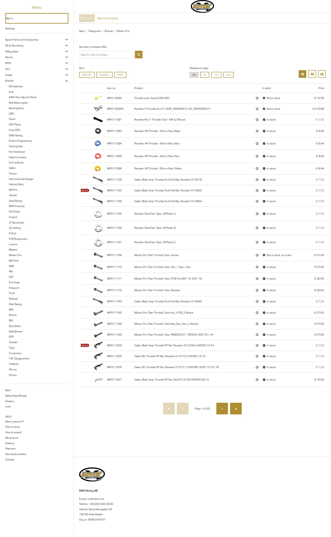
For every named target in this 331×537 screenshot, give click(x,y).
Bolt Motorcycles (18, 102)
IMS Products (16, 206)
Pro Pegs (14, 282)
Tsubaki (13, 342)
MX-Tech (14, 260)
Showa (12, 314)
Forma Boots (16, 162)
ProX (12, 293)
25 (194, 74)
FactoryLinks (16, 146)
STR (11, 336)
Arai (11, 91)
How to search (13, 432)
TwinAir (13, 195)
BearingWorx (16, 108)
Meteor (13, 249)
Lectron (13, 244)
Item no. (86, 74)
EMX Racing (16, 135)
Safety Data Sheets (16, 395)
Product (104, 74)
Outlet (8, 75)
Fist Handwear (17, 151)
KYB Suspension (18, 238)
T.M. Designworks (19, 358)
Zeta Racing (15, 200)
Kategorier (95, 31)
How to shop (12, 426)
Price (120, 74)
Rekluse (13, 298)
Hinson (13, 173)
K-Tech (12, 233)
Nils (11, 271)
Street (8, 57)
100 (216, 74)
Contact (9, 459)
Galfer (12, 168)
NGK (11, 266)
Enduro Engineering (20, 140)
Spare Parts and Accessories (21, 39)
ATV (7, 69)
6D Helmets (16, 86)
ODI (11, 276)
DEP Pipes (15, 124)
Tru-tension (15, 353)
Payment (10, 448)
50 (204, 74)
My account (11, 437)
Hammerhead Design (21, 179)
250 (228, 74)
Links (8, 406)
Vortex (12, 375)
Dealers (9, 401)
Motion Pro (15, 255)
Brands (9, 80)
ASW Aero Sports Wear (23, 97)
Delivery (9, 443)
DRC (11, 113)
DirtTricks (14, 211)
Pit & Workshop (14, 45)
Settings (10, 28)
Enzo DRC (14, 130)
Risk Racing (15, 304)
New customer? (14, 421)
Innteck (13, 217)
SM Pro (13, 189)
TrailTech (14, 364)
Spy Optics (15, 325)
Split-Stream (16, 331)
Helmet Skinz (16, 184)
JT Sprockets (16, 222)
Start (8, 390)
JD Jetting (15, 227)
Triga (11, 347)
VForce (13, 369)
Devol (12, 119)
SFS (11, 309)
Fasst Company (17, 157)
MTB (8, 63)
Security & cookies (15, 454)
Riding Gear (11, 51)
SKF (11, 320)
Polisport (14, 287)
